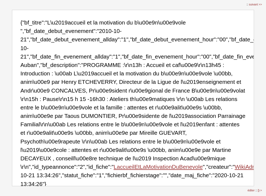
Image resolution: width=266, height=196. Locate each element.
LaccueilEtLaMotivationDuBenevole (158, 167)
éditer (251, 190)
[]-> (260, 190)
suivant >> (255, 4)
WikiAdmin (248, 167)
